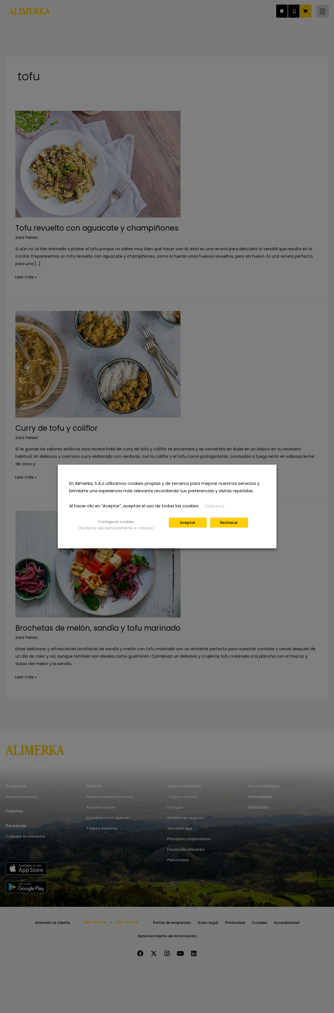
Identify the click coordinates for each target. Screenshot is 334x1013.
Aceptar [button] (187, 522)
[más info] (214, 506)
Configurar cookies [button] (116, 521)
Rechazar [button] (229, 522)
